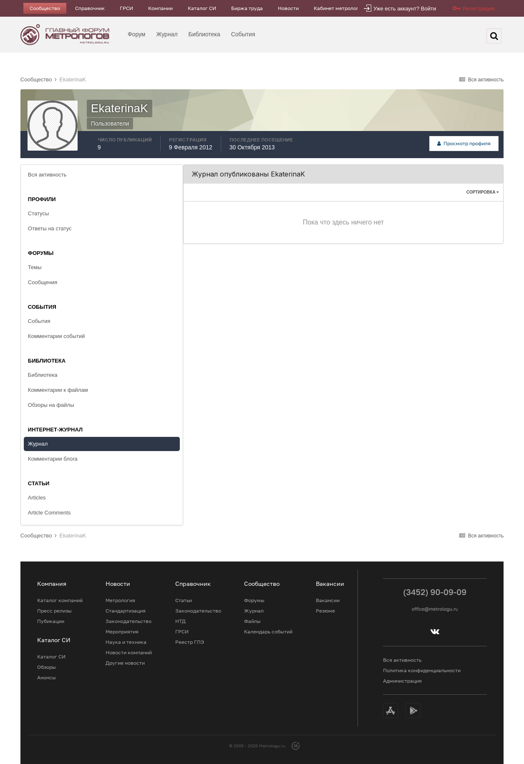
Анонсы (46, 677)
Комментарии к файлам (58, 390)
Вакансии (328, 600)
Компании (160, 8)
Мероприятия (122, 631)
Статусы (38, 213)
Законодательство (128, 621)
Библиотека (204, 34)
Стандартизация (126, 611)
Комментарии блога (53, 459)
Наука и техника (126, 642)
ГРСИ (126, 8)
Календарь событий (268, 631)
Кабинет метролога (338, 8)
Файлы (252, 621)
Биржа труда (247, 8)
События (243, 34)
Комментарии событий (56, 336)
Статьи (183, 600)
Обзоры (46, 667)
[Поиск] (493, 35)
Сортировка (482, 192)
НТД (180, 621)
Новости (288, 8)
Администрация (402, 681)
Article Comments (49, 512)
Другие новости (125, 663)
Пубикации (50, 621)
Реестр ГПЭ (189, 642)
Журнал (167, 34)
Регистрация (478, 8)
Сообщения (43, 282)
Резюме (325, 611)
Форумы (254, 600)
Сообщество (45, 8)
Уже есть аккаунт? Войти (404, 8)
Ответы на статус (50, 228)
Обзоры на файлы (51, 405)
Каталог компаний (60, 600)
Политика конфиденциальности (422, 670)
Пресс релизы (54, 611)
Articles (37, 497)
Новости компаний (129, 652)
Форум (137, 34)
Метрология (120, 600)
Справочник (90, 8)
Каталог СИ (202, 8)
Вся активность (47, 174)
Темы (35, 267)
